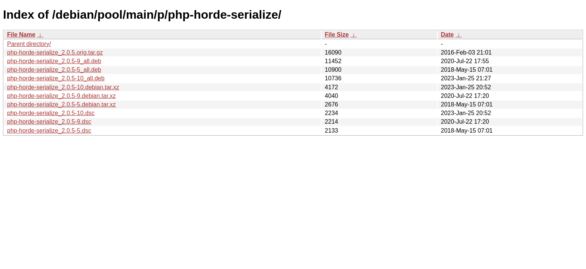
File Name (21, 34)
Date (447, 34)
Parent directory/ (29, 44)
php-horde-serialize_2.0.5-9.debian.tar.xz (61, 96)
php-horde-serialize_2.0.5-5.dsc (49, 130)
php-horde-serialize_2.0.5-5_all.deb (54, 70)
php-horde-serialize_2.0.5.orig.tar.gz (55, 52)
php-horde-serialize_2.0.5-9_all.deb (54, 61)
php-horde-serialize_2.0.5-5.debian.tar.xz (61, 104)
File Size (337, 34)
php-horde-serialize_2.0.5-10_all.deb (56, 78)
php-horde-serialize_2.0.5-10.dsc (51, 113)
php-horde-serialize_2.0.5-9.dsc (49, 121)
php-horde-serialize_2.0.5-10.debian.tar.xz (63, 87)
